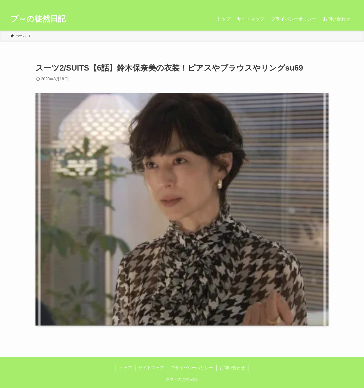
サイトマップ (151, 367)
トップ (125, 367)
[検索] (349, 3)
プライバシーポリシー (192, 367)
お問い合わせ (232, 367)
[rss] (341, 3)
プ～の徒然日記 (38, 19)
